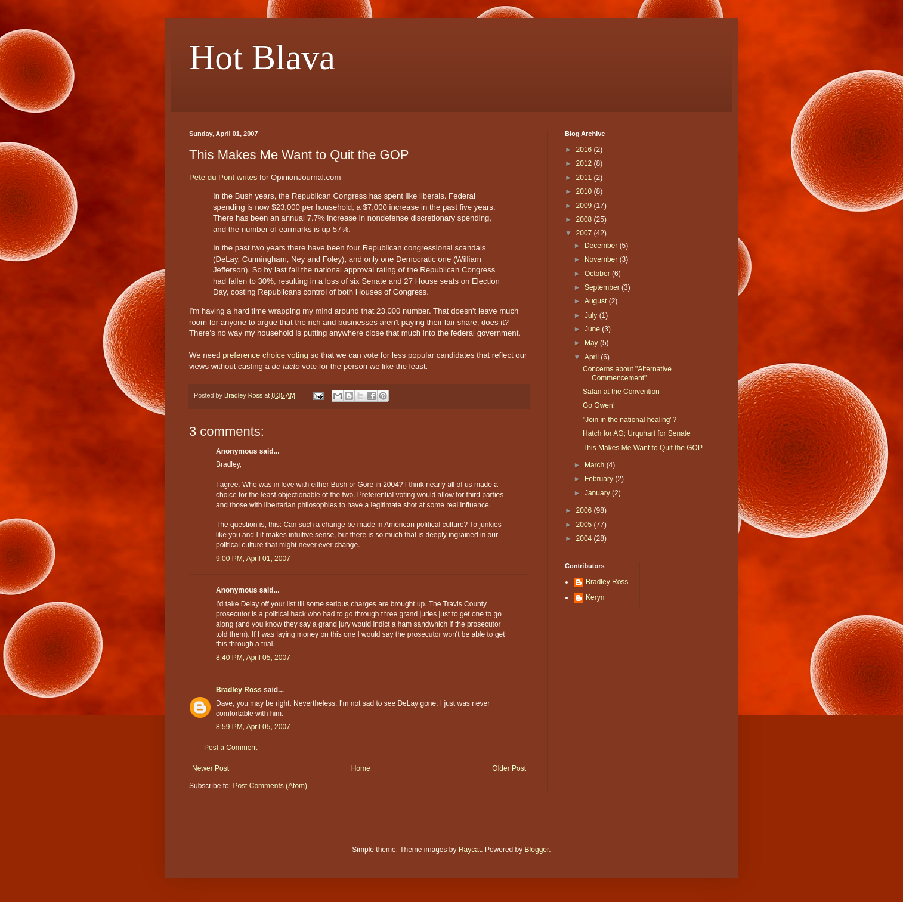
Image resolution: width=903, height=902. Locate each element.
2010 (585, 191)
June (593, 329)
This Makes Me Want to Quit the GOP (643, 448)
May (592, 343)
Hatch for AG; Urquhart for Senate (637, 433)
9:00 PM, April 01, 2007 (253, 558)
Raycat (470, 849)
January (598, 493)
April (593, 357)
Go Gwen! (599, 405)
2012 (585, 163)
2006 (585, 510)
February (600, 479)
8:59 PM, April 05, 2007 (253, 727)
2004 (585, 538)
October (598, 273)
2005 (585, 524)
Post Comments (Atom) (270, 786)
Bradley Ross (239, 690)
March (596, 465)
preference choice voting (265, 355)
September (603, 287)
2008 (585, 219)
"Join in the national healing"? (629, 420)
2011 (585, 177)
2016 (585, 149)
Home (360, 768)
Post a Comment (230, 747)
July (592, 315)
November (602, 259)
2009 (585, 206)
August (597, 301)
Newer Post (210, 768)
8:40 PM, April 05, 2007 (253, 657)
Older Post (509, 768)
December (602, 245)
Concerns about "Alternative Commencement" (627, 373)
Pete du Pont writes (223, 177)
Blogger (537, 849)
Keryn (595, 597)
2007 (585, 233)
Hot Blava (262, 57)
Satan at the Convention (621, 392)
